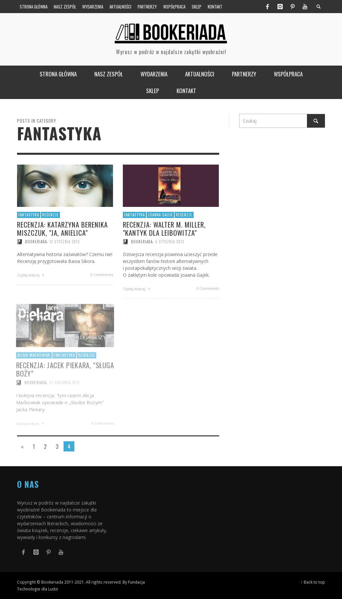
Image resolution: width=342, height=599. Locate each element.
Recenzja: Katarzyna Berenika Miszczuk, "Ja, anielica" (62, 228)
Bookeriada (36, 241)
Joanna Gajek (160, 215)
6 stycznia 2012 (169, 242)
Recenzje (50, 214)
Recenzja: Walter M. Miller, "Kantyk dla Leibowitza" (164, 229)
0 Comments (102, 274)
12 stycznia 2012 (64, 241)
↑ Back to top (313, 582)
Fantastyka (28, 214)
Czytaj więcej (31, 274)
